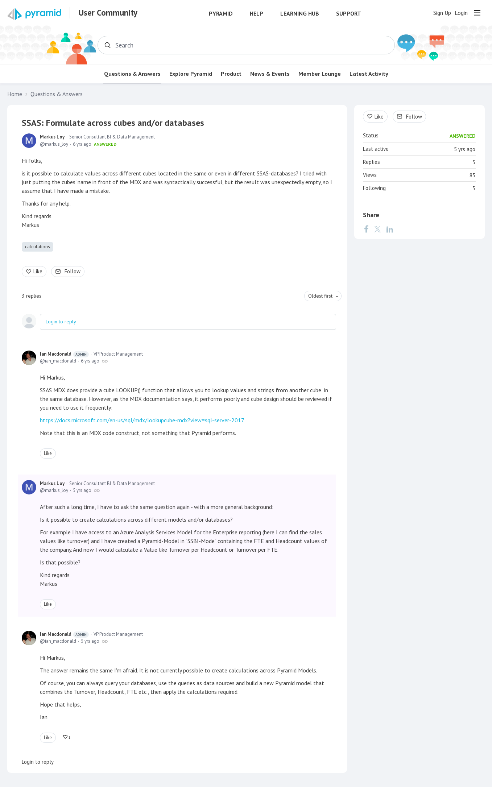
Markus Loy (52, 137)
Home (14, 94)
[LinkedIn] (389, 229)
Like (37, 271)
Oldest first (320, 296)
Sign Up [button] (442, 12)
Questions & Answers (132, 73)
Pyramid (221, 13)
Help (256, 13)
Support (348, 13)
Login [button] (461, 12)
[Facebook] (366, 229)
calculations (37, 246)
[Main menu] (477, 12)
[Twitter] (377, 229)
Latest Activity (369, 73)
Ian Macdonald (64, 354)
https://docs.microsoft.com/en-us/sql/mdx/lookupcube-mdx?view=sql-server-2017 (142, 420)
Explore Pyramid (190, 73)
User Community (108, 13)
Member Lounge (319, 73)
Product (231, 73)
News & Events (270, 73)
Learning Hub (299, 13)
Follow (72, 271)
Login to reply (61, 321)
